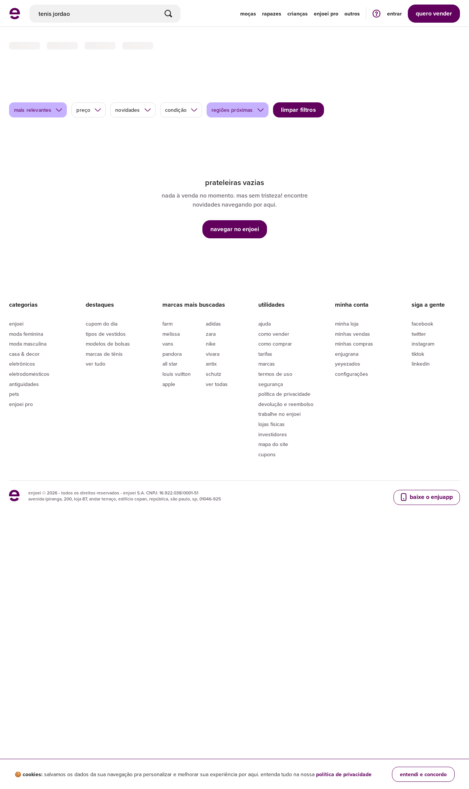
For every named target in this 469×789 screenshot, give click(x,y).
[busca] (105, 14)
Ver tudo (95, 632)
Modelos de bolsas (108, 612)
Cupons (267, 723)
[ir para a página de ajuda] (376, 13)
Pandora (172, 623)
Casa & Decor (24, 623)
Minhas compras (354, 612)
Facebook (422, 592)
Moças (248, 13)
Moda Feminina (26, 602)
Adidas (213, 592)
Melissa (171, 602)
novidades (133, 72)
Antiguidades (24, 652)
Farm (167, 592)
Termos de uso (275, 643)
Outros (352, 13)
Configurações (351, 643)
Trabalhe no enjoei (279, 683)
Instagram (423, 612)
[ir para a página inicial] (14, 17)
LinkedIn (421, 632)
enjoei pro (326, 13)
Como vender (273, 602)
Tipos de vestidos (106, 602)
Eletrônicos (22, 632)
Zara (211, 602)
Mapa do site (273, 713)
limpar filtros (298, 72)
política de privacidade (344, 774)
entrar (394, 13)
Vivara (212, 623)
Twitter (419, 602)
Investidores (272, 703)
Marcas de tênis (104, 623)
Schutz (213, 643)
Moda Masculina (27, 612)
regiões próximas (237, 72)
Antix (211, 632)
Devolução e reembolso (285, 673)
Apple (168, 652)
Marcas (266, 632)
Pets (14, 663)
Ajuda (264, 592)
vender (434, 13)
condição (181, 72)
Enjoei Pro (21, 673)
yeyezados (347, 632)
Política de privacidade (284, 663)
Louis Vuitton (176, 643)
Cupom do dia (101, 592)
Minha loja (346, 592)
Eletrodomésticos (29, 643)
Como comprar (275, 612)
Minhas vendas (352, 602)
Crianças (297, 13)
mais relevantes (38, 72)
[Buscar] (168, 13)
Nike (211, 612)
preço (89, 72)
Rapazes (271, 13)
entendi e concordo (423, 774)
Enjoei (16, 592)
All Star (169, 632)
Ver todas (217, 652)
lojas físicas (271, 693)
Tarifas (265, 623)
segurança (270, 652)
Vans (167, 612)
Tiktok (418, 623)
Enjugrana (346, 623)
